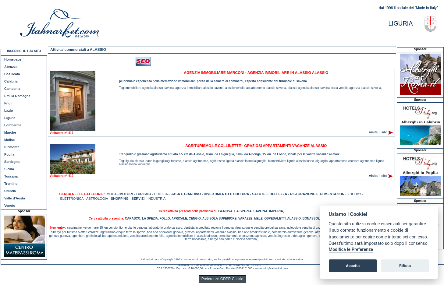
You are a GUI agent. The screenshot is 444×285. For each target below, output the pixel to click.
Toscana (11, 176)
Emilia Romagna (17, 96)
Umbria (10, 191)
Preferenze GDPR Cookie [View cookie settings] (222, 279)
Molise (9, 140)
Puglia (9, 154)
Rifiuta (405, 265)
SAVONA (260, 211)
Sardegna (12, 162)
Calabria (10, 81)
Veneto (9, 205)
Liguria (10, 118)
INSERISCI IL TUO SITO (24, 51)
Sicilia (9, 169)
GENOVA (225, 211)
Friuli (8, 103)
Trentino (10, 183)
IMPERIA (276, 211)
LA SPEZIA (243, 211)
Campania (12, 88)
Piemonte (12, 147)
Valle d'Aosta (14, 198)
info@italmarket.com (275, 268)
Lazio (8, 110)
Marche (10, 132)
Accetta (353, 265)
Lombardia (12, 125)
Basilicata (12, 74)
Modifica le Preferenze (351, 249)
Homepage (12, 59)
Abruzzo (10, 67)
